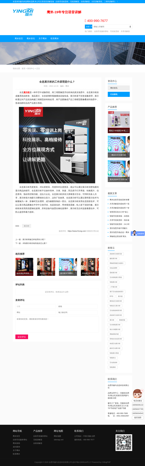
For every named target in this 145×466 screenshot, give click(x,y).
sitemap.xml (58, 440)
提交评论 (22, 337)
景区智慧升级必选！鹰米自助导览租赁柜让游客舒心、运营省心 (118, 232)
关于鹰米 (43, 38)
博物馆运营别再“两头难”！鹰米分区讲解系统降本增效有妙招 (118, 236)
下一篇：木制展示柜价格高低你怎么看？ (31, 243)
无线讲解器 (37, 440)
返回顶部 (137, 418)
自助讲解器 (37, 443)
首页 (23, 68)
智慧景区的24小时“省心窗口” (118, 212)
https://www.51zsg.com (77, 231)
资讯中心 (30, 68)
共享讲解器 (125, 31)
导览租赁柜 (114, 31)
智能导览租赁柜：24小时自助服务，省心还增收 (118, 224)
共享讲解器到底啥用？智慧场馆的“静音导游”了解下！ (118, 208)
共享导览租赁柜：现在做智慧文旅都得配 (118, 220)
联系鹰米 (55, 38)
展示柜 (26, 226)
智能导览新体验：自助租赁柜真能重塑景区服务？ (118, 216)
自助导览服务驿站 (101, 31)
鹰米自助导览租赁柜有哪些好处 (118, 200)
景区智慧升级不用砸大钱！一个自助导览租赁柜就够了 (118, 228)
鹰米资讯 (31, 38)
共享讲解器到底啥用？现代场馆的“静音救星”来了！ (118, 204)
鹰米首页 (19, 38)
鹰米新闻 (16, 443)
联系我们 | (121, 5)
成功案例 (16, 447)
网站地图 (128, 5)
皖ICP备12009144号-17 (81, 462)
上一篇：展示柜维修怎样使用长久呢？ (30, 239)
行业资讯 (113, 94)
